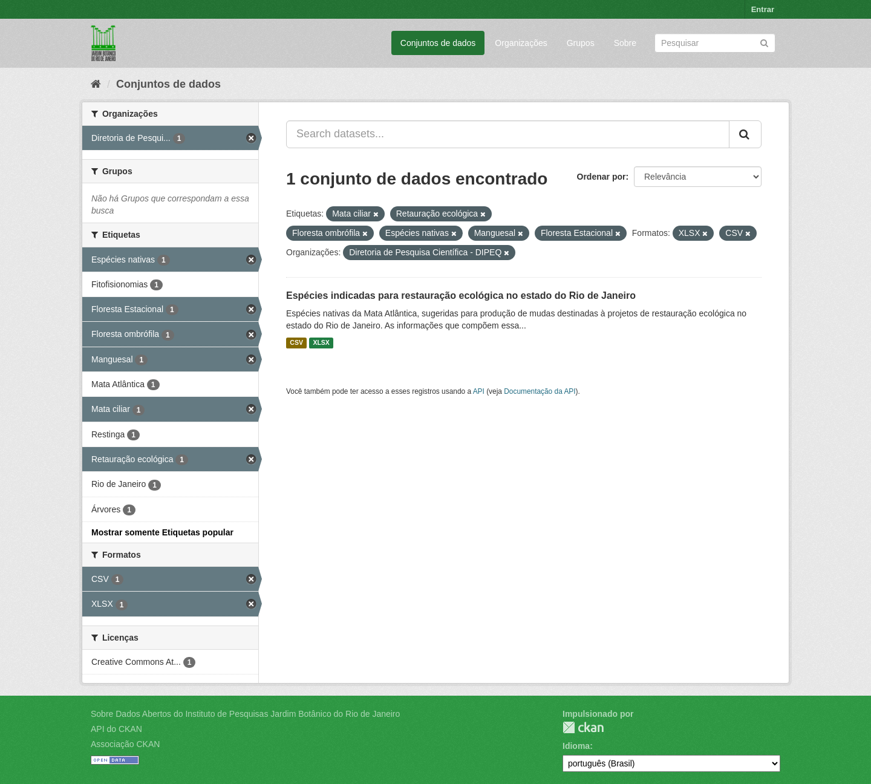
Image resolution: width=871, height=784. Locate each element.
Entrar (762, 9)
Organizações (521, 43)
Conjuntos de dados (438, 43)
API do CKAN (116, 729)
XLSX (321, 343)
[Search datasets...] (507, 134)
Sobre (625, 43)
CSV (296, 343)
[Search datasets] (714, 43)
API (478, 391)
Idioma (576, 746)
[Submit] (764, 42)
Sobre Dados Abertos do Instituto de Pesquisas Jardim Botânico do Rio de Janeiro (245, 714)
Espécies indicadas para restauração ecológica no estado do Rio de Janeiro (461, 295)
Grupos (581, 43)
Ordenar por (601, 176)
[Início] (96, 84)
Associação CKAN (125, 744)
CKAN (583, 727)
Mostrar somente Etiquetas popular (162, 532)
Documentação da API (539, 391)
